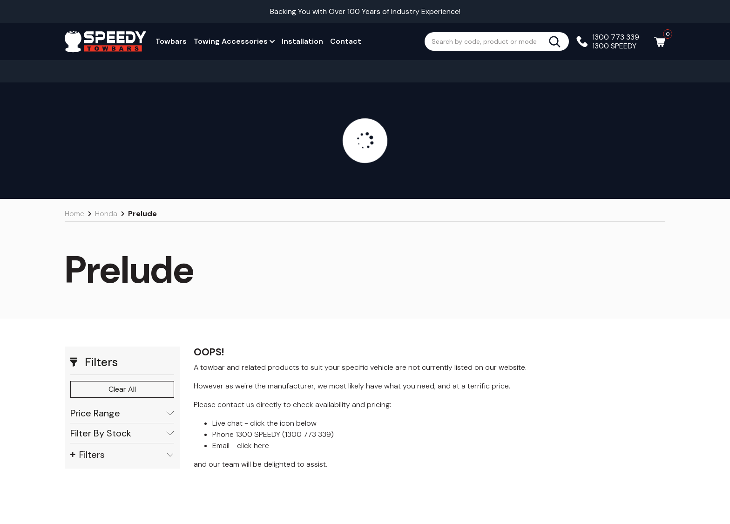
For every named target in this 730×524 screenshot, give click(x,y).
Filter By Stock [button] (122, 433)
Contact (345, 41)
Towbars (171, 41)
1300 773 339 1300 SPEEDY (615, 41)
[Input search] (486, 41)
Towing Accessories (234, 41)
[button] (122, 362)
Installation (302, 41)
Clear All (122, 389)
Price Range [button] (122, 413)
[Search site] (558, 41)
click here (253, 445)
